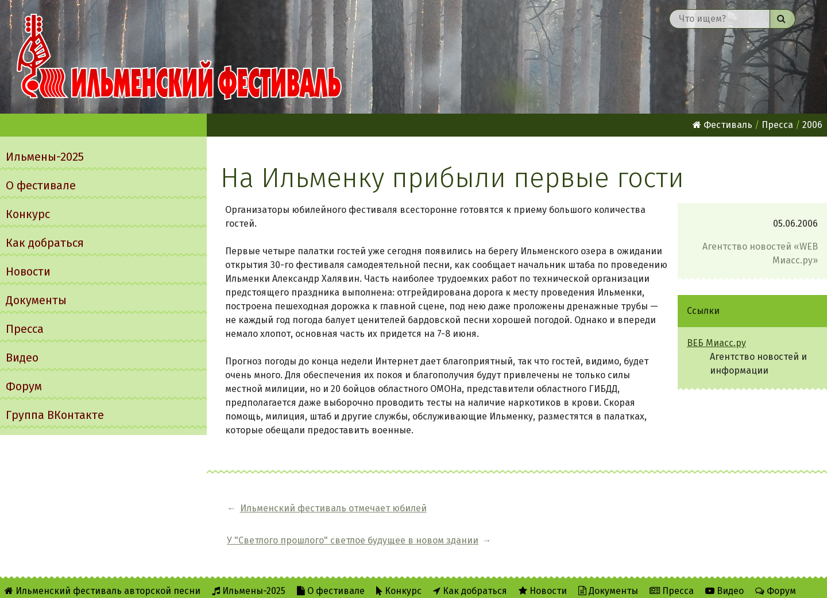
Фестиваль (722, 124)
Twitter (274, 581)
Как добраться (45, 243)
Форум (24, 386)
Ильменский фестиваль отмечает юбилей (333, 508)
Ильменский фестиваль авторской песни (179, 57)
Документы (36, 300)
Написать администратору (372, 581)
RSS (230, 581)
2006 (812, 124)
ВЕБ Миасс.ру (716, 342)
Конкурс (28, 214)
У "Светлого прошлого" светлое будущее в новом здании (582, 508)
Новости (28, 271)
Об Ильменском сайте (157, 581)
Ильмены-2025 (45, 157)
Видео (22, 357)
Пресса (25, 329)
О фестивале (41, 185)
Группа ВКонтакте (55, 415)
